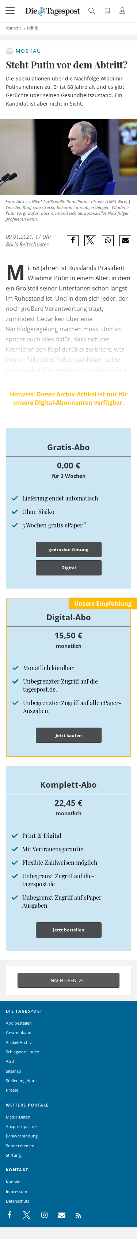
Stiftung (13, 1155)
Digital (68, 568)
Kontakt (13, 1181)
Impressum (16, 1191)
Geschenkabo (18, 1032)
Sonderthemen (20, 1145)
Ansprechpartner (22, 1126)
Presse (12, 1090)
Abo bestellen (19, 1023)
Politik (32, 28)
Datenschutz (17, 1201)
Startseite (14, 28)
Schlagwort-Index (22, 1051)
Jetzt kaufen (69, 735)
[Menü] (11, 11)
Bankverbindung (22, 1136)
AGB (10, 1061)
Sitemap (13, 1071)
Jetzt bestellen (68, 930)
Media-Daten (18, 1117)
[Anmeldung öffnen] (123, 11)
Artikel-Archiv (19, 1042)
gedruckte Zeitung (68, 549)
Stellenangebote (21, 1080)
